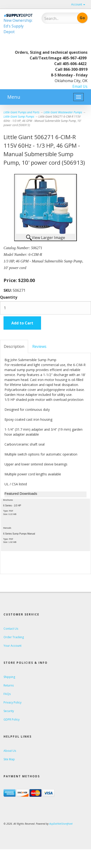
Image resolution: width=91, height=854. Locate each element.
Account (78, 4)
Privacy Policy (12, 702)
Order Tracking (14, 637)
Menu (13, 97)
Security (9, 711)
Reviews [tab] (39, 346)
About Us (10, 751)
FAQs (7, 694)
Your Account (12, 646)
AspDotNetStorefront (61, 823)
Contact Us (11, 629)
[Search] (57, 18)
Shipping (9, 677)
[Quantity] (45, 307)
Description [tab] (14, 346)
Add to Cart (22, 323)
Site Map (9, 759)
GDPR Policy (12, 719)
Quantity (8, 297)
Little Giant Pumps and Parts (21, 112)
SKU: (8, 290)
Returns (9, 685)
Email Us (79, 86)
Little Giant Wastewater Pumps (63, 112)
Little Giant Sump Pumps (19, 117)
